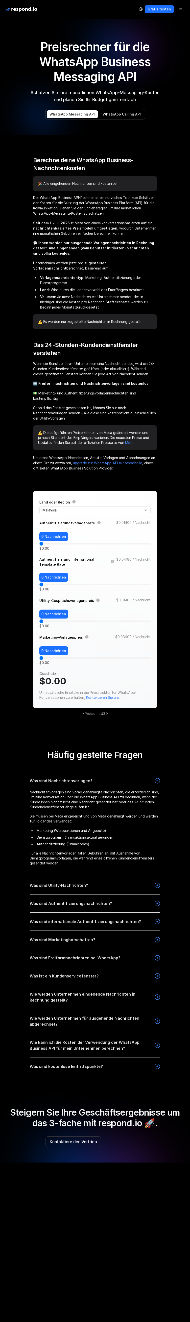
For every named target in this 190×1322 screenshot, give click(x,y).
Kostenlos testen (124, 1141)
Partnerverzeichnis (19, 1265)
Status (9, 1316)
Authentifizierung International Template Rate (66, 561)
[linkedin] (23, 1175)
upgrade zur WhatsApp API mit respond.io (107, 463)
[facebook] (7, 1175)
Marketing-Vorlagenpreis (61, 637)
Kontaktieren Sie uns (102, 697)
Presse (9, 1295)
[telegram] (31, 1175)
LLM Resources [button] (20, 1206)
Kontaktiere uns (16, 1306)
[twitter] (39, 1175)
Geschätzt (48, 673)
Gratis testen (159, 9)
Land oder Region (54, 502)
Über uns (11, 1234)
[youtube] (46, 1175)
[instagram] (15, 1175)
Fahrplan (11, 1245)
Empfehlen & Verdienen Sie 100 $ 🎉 (33, 1275)
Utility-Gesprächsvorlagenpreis (66, 600)
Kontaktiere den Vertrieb (73, 1141)
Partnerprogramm (18, 1255)
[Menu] (181, 9)
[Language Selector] (141, 9)
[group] (95, 1205)
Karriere (10, 1285)
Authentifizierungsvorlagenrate (67, 523)
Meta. (129, 442)
